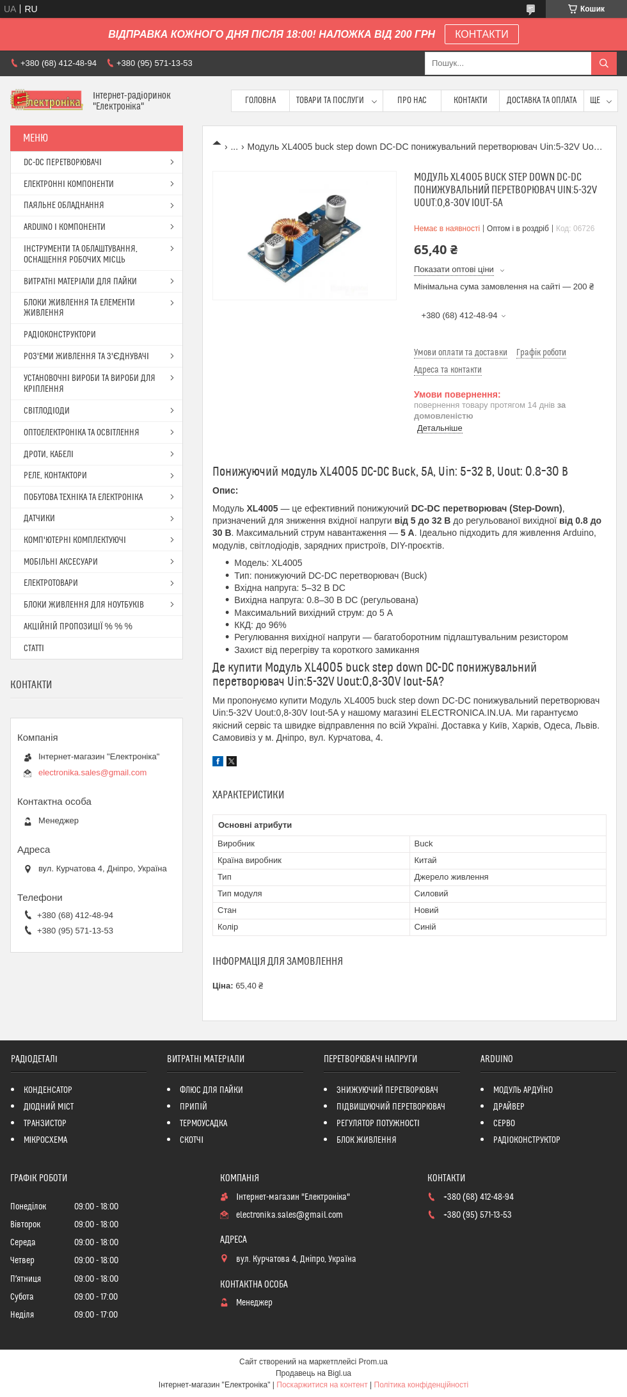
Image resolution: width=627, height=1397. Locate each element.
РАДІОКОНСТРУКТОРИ (60, 335)
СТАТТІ (34, 648)
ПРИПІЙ (193, 1107)
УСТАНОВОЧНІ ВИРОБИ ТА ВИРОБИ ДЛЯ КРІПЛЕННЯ (89, 383)
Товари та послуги (330, 100)
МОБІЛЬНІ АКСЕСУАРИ (61, 562)
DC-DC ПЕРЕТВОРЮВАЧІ (63, 162)
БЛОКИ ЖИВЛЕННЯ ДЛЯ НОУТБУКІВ (84, 605)
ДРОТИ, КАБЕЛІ (49, 454)
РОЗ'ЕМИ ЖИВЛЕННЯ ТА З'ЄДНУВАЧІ (86, 356)
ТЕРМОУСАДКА (203, 1123)
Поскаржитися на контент (321, 1384)
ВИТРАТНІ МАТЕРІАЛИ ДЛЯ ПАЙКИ (80, 282)
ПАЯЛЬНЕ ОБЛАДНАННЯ (64, 205)
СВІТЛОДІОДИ (47, 411)
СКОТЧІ (191, 1140)
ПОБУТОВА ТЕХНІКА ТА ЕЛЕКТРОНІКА (83, 497)
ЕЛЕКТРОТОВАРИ (51, 583)
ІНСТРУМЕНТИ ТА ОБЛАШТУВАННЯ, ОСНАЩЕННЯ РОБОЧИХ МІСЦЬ (81, 254)
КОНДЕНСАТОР (48, 1090)
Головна (260, 100)
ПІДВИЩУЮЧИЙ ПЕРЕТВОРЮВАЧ (391, 1107)
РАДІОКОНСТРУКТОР (526, 1140)
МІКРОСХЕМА (46, 1140)
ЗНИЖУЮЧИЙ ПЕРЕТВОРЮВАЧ (387, 1090)
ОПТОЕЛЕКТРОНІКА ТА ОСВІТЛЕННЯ (81, 433)
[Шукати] (604, 63)
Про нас (412, 100)
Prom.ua (373, 1361)
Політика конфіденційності (421, 1384)
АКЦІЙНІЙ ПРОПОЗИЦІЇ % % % (78, 627)
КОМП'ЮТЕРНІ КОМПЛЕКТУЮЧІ (75, 540)
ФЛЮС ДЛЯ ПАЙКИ (211, 1090)
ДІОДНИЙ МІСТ (49, 1107)
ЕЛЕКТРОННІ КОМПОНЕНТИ (69, 184)
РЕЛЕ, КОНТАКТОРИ (55, 476)
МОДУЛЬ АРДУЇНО (523, 1090)
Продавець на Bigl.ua (313, 1373)
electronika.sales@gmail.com (92, 772)
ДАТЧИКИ (39, 518)
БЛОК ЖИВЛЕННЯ (367, 1140)
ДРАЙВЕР (509, 1107)
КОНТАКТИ (482, 34)
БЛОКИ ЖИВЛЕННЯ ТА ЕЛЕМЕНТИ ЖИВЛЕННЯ (79, 308)
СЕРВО (504, 1123)
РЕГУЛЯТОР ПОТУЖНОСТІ (378, 1123)
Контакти (471, 100)
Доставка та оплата (541, 100)
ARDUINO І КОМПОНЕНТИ (65, 227)
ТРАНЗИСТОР (45, 1123)
